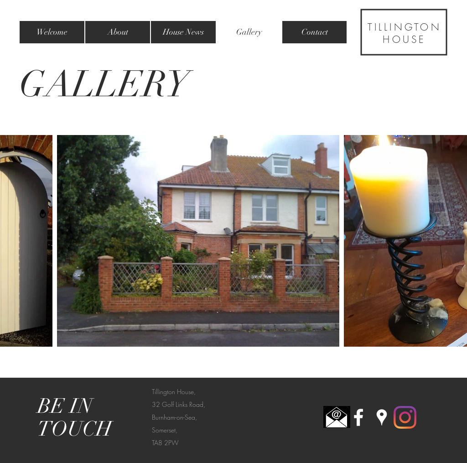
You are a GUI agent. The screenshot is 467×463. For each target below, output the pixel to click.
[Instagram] (405, 417)
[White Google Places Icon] (381, 417)
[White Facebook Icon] (358, 417)
